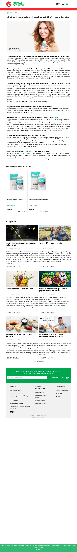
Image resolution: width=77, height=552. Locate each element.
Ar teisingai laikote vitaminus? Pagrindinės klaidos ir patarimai (51, 335)
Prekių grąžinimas (39, 392)
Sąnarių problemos (22, 9)
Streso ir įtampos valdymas (45, 9)
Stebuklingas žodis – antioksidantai (19, 289)
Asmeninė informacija (62, 390)
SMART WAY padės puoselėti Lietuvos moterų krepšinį (20, 244)
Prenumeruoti (60, 378)
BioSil (56, 117)
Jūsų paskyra (61, 387)
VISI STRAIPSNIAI (11, 9)
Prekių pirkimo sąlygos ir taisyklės (41, 396)
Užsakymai (59, 393)
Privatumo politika (40, 400)
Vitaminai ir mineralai (60, 9)
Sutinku (38, 550)
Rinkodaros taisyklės (40, 403)
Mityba (35, 9)
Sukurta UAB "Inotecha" (39, 417)
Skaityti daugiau (13, 267)
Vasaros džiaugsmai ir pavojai (50, 243)
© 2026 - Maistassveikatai (38, 415)
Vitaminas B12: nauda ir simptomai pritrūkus (19, 335)
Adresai (58, 396)
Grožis (30, 9)
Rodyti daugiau (38, 361)
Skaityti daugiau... (38, 547)
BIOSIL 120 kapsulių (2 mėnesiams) (38, 199)
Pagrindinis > (9, 13)
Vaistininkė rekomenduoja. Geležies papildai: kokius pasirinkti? (53, 290)
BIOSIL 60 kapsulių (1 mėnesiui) (15, 199)
